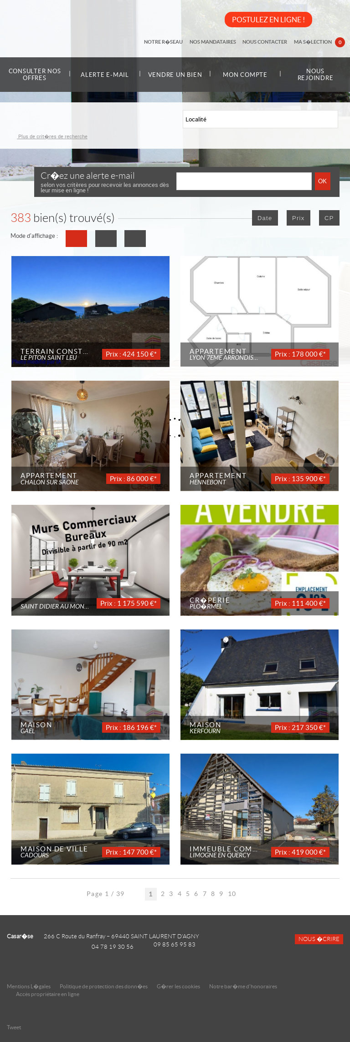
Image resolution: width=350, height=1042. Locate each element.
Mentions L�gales (29, 986)
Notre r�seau (170, 42)
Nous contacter (268, 42)
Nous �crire (319, 939)
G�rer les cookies (178, 986)
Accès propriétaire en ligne (47, 994)
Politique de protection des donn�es (104, 986)
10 (232, 893)
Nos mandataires (218, 42)
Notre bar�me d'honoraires (243, 986)
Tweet (14, 1027)
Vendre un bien (175, 74)
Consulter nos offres (34, 74)
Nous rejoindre (316, 74)
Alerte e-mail (105, 74)
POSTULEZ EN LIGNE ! (268, 19)
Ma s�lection (320, 43)
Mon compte (245, 74)
